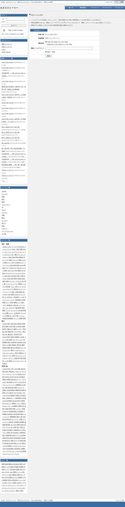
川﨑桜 (23, 449)
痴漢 (24, 310)
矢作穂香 (9, 401)
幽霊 (10, 361)
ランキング (119, 8)
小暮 (5, 387)
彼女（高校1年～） (8, 398)
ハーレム (22, 316)
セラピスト (8, 403)
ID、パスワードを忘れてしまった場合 (12, 34)
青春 (23, 279)
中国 (21, 358)
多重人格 (22, 292)
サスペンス (8, 252)
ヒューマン (14, 284)
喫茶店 (4, 348)
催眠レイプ (17, 302)
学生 (8, 369)
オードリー (15, 419)
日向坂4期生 (10, 449)
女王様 (20, 310)
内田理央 (16, 430)
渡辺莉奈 (17, 449)
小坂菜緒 (20, 411)
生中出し (10, 297)
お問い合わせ (6, 52)
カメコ (4, 433)
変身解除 (10, 318)
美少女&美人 (15, 433)
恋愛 (3, 197)
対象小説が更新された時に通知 (56, 42)
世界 (8, 337)
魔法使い (11, 334)
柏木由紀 (11, 387)
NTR (15, 270)
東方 (3, 435)
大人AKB (14, 425)
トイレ (8, 284)
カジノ (11, 313)
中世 (10, 326)
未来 (12, 324)
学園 (3, 215)
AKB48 (4, 191)
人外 (13, 316)
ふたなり (18, 281)
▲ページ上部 (120, 500)
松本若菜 (16, 414)
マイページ (95, 8)
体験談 (21, 257)
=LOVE (4, 294)
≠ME (9, 294)
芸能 (16, 257)
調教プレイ (6, 302)
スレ (7, 308)
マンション (19, 340)
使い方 (71, 8)
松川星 (11, 443)
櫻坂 (3, 310)
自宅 (7, 340)
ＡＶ (13, 340)
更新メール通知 (48, 2)
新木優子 (10, 430)
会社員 (14, 401)
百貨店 (12, 337)
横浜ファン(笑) (9, 262)
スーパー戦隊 (18, 318)
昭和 (7, 326)
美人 (18, 427)
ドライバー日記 (7, 475)
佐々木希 (13, 427)
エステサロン (18, 332)
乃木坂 (6, 409)
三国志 (21, 491)
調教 (7, 313)
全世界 (11, 422)
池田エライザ (15, 440)
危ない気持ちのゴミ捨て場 (10, 127)
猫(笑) (4, 329)
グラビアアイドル (12, 273)
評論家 (16, 467)
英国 (23, 326)
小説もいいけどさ (7, 170)
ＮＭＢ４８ (12, 268)
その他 (4, 234)
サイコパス (14, 310)
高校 (8, 342)
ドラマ (8, 310)
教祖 (8, 433)
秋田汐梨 (23, 440)
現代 (8, 324)
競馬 (24, 318)
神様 (13, 409)
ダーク (22, 252)
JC (18, 446)
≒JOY (4, 305)
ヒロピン (12, 353)
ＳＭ (9, 270)
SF (2, 207)
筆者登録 (83, 8)
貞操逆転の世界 (20, 300)
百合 (8, 279)
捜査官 (12, 395)
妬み (9, 276)
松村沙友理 (9, 438)
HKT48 (19, 268)
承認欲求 (9, 305)
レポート (5, 228)
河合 (22, 406)
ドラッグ (23, 313)
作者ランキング (7, 47)
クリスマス (9, 289)
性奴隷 (4, 318)
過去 (15, 324)
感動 (21, 249)
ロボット (18, 371)
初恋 (17, 249)
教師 (10, 409)
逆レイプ (19, 305)
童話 (3, 218)
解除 (52, 52)
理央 (21, 427)
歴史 (3, 199)
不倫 (16, 316)
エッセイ (5, 220)
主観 (16, 292)
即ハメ (4, 297)
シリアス (15, 247)
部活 (16, 353)
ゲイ (7, 268)
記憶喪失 (16, 297)
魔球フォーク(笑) (19, 472)
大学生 (22, 337)
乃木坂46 (17, 262)
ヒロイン (22, 350)
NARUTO (17, 294)
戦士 (7, 371)
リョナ (12, 300)
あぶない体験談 (17, 477)
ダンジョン (19, 356)
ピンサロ (7, 350)
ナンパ (6, 292)
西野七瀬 (20, 425)
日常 (20, 334)
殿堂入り (20, 475)
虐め (22, 302)
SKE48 (21, 265)
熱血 (10, 257)
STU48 (8, 395)
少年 (12, 369)
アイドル (5, 194)
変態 (5, 270)
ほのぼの (21, 247)
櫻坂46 (20, 284)
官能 (3, 226)
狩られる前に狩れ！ (37, 2)
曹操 (17, 491)
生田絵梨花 (17, 438)
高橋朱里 (18, 390)
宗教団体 (22, 433)
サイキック (21, 255)
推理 (3, 202)
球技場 (17, 348)
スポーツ (5, 257)
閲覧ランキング (7, 44)
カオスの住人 (18, 393)
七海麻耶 (15, 406)
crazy (12, 270)
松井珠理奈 (11, 390)
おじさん (23, 446)
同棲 (10, 340)
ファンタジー (6, 204)
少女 (15, 369)
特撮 (21, 414)
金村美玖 (10, 414)
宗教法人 (21, 353)
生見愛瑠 (9, 446)
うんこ (13, 286)
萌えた (4, 223)
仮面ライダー (17, 329)
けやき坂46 (9, 393)
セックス (5, 260)
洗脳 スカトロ (13, 260)
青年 (18, 401)
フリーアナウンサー (9, 451)
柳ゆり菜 (19, 417)
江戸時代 (19, 326)
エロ (3, 313)
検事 (22, 390)
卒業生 (19, 279)
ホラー (4, 210)
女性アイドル (16, 435)
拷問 (15, 279)
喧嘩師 (22, 422)
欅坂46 (4, 379)
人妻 (14, 305)
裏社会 (13, 348)
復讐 (12, 294)
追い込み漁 (5, 143)
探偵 (22, 369)
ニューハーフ (10, 385)
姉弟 (11, 302)
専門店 (19, 345)
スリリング (15, 252)
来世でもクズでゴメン (24, 2)
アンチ (8, 427)
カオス (9, 247)
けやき (7, 472)
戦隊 (8, 348)
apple (5, 334)
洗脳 (19, 260)
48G (23, 281)
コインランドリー (18, 361)
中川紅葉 (5, 443)
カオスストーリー (11, 2)
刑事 (18, 369)
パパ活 (4, 316)
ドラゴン (9, 374)
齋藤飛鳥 (13, 417)
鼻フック (18, 286)
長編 (17, 469)
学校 (13, 326)
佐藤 (19, 406)
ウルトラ (5, 353)
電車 (12, 350)
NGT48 (20, 382)
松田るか (7, 440)
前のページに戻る (37, 15)
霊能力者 (10, 332)
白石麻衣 (16, 422)
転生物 (8, 286)
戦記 (18, 276)
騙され (9, 316)
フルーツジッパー (8, 454)
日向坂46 (14, 276)
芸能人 (4, 390)
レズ (22, 262)
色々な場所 (8, 345)
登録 (47, 52)
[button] (14, 30)
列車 (13, 356)
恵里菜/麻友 (13, 411)
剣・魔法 (15, 255)
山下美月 (23, 430)
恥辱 (12, 279)
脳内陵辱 (18, 308)
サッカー (12, 281)
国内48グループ (19, 289)
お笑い (14, 249)
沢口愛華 (23, 451)
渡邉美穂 (9, 435)
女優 (21, 276)
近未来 (16, 334)
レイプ (23, 294)
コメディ (5, 213)
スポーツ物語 (11, 483)
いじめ (22, 297)
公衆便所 (13, 342)
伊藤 (15, 387)
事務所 (17, 337)
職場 (23, 345)
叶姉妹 (11, 467)
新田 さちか (17, 443)
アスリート (21, 387)
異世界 (19, 324)
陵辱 (3, 464)
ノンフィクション (7, 231)
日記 (5, 276)
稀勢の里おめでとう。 (14, 379)
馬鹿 (23, 308)
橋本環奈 (18, 398)
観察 (19, 270)
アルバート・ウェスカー (16, 485)
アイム (17, 454)
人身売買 (17, 313)
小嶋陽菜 (18, 385)
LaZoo (4, 49)
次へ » (4, 181)
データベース (106, 8)
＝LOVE (15, 446)
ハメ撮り (12, 292)
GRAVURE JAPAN (7, 62)
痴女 (3, 281)
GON (4, 401)
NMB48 (6, 377)
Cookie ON (109, 2)
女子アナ (12, 308)
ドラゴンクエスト (9, 491)
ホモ (11, 329)
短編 (7, 281)
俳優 (23, 409)
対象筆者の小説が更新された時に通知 (58, 44)
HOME (3, 2)
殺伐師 (8, 425)
